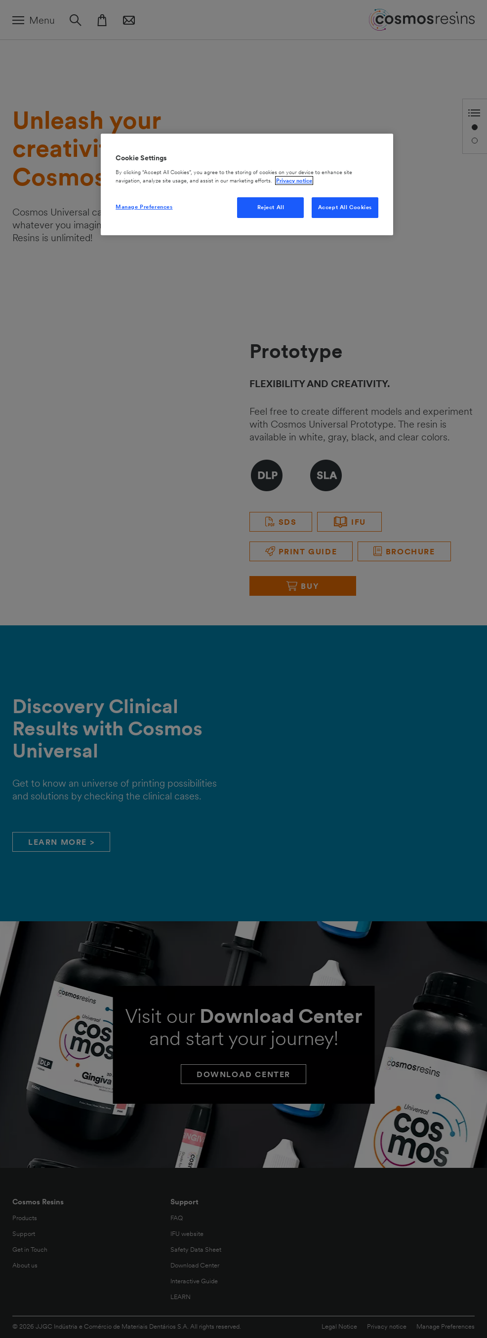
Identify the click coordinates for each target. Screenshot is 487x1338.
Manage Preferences (144, 206)
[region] (247, 184)
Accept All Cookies (345, 207)
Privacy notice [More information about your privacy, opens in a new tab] (294, 180)
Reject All (270, 207)
